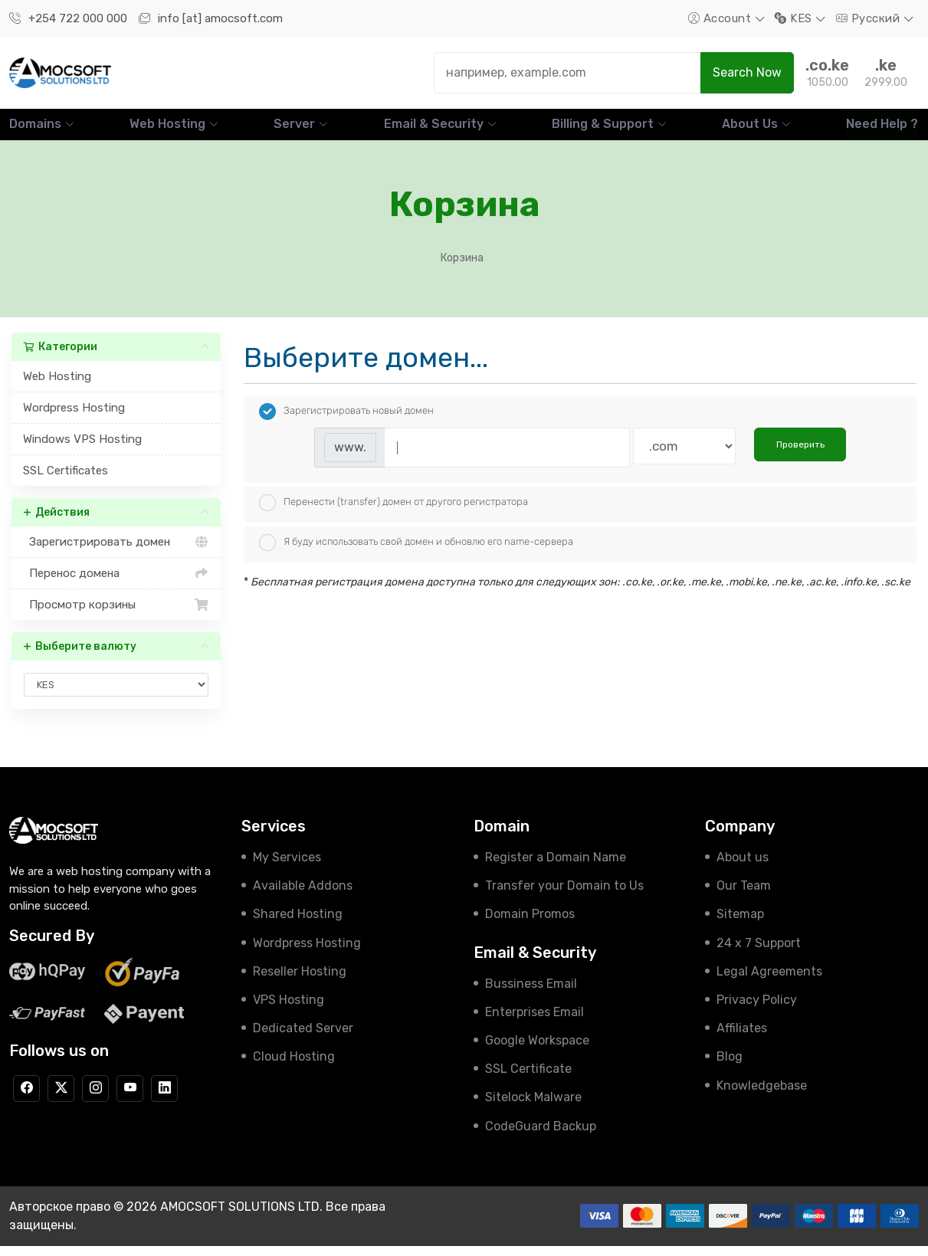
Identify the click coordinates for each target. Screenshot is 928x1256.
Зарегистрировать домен (116, 552)
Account (721, 18)
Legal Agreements (769, 981)
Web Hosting (57, 387)
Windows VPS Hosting (82, 450)
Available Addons (303, 896)
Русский (869, 18)
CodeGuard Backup (540, 1136)
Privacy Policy (756, 1009)
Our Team (743, 896)
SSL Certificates (65, 481)
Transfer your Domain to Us (564, 896)
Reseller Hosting (299, 981)
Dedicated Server (303, 1038)
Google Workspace (537, 1050)
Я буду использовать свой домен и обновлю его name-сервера (416, 553)
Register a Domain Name (555, 868)
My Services (287, 868)
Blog (729, 1067)
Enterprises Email (534, 1022)
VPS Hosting (288, 1009)
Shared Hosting (298, 924)
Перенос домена (116, 584)
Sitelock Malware (533, 1107)
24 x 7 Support (758, 953)
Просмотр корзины (116, 615)
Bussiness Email (531, 993)
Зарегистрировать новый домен (346, 422)
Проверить (800, 455)
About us (742, 868)
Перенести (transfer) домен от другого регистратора (393, 513)
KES (795, 18)
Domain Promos (530, 924)
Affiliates (741, 1038)
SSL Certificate (528, 1079)
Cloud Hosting (294, 1067)
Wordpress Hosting (74, 418)
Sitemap (740, 924)
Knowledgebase (761, 1095)
